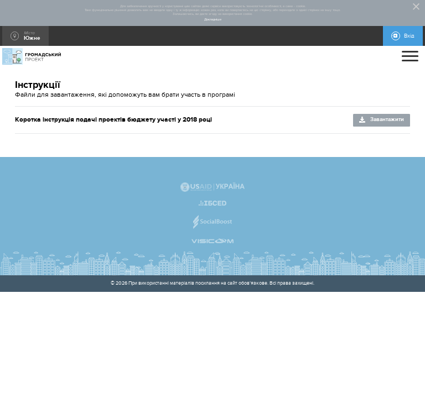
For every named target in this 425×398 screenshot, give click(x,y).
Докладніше (212, 20)
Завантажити (387, 119)
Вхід (409, 36)
